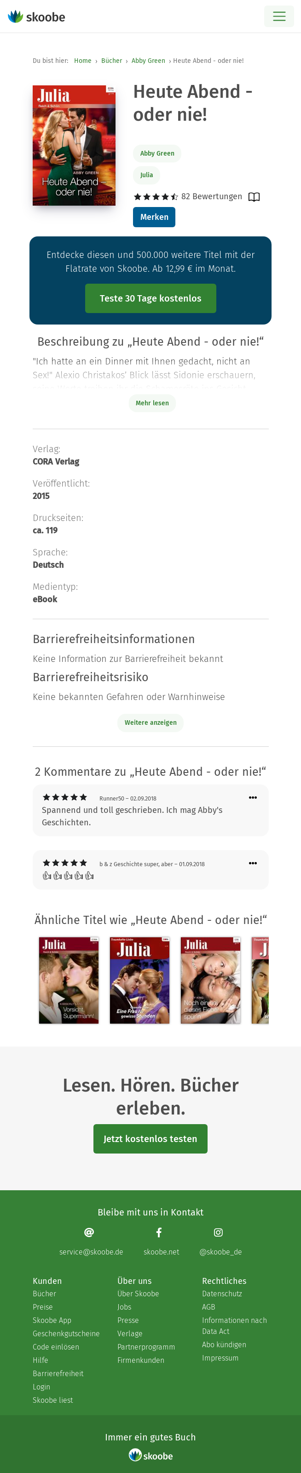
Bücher (111, 61)
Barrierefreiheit (58, 1373)
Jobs (124, 1307)
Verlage (130, 1333)
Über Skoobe (138, 1293)
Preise (43, 1307)
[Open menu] (279, 16)
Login (41, 1387)
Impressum (220, 1358)
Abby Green (148, 61)
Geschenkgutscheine (66, 1333)
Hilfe (40, 1360)
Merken (154, 217)
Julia (146, 175)
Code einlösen (56, 1347)
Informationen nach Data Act (234, 1326)
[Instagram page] (220, 1242)
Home (83, 61)
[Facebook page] (161, 1242)
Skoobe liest (53, 1400)
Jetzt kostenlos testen (150, 1138)
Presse (128, 1320)
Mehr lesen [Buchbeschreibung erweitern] (152, 403)
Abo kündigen (224, 1344)
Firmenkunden (140, 1360)
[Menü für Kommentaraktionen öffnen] (253, 798)
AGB (208, 1307)
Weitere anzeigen (151, 723)
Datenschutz (222, 1293)
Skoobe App (52, 1320)
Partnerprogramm (146, 1347)
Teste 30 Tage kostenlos (151, 298)
